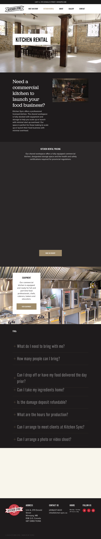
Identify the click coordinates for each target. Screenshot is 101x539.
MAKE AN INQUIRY (50, 253)
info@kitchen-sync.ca (58, 513)
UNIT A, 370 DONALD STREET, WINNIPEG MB (50, 2)
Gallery (71, 9)
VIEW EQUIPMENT (26, 307)
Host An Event (33, 9)
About (61, 9)
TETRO (32, 535)
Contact (82, 9)
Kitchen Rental (48, 9)
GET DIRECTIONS (33, 521)
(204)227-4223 (55, 510)
